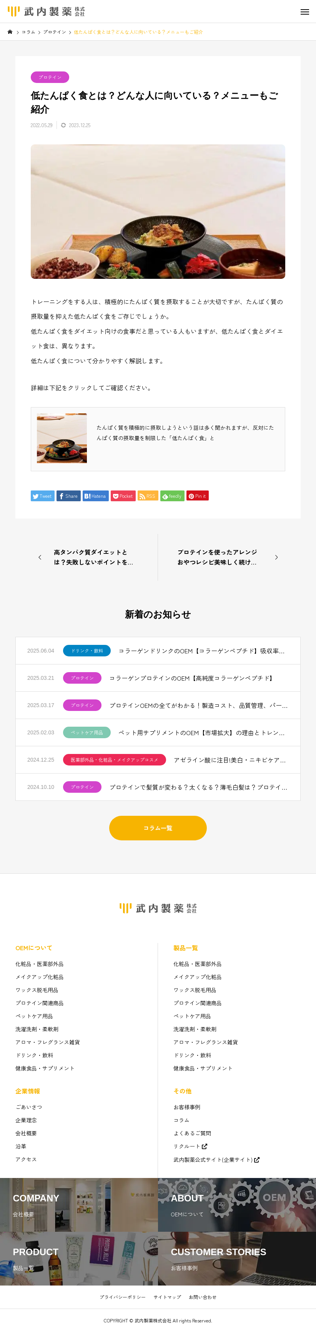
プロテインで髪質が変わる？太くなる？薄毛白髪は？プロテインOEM (199, 787)
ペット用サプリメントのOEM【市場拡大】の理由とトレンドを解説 (203, 732)
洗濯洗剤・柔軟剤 (36, 1029)
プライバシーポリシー (123, 1297)
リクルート (186, 1146)
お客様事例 (186, 1107)
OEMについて (34, 947)
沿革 (20, 1146)
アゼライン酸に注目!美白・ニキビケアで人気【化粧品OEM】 (231, 759)
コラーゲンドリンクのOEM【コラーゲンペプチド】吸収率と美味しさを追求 (203, 650)
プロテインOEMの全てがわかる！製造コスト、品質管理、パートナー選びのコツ (199, 705)
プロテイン (50, 77)
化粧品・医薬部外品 (39, 964)
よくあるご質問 (192, 1133)
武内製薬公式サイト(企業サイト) (213, 1159)
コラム (181, 1120)
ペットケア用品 (87, 732)
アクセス (26, 1159)
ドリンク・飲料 (87, 650)
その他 (182, 1090)
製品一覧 (185, 947)
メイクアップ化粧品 (39, 977)
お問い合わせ (202, 1297)
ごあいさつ (28, 1107)
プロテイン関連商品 (39, 1003)
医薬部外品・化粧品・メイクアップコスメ (114, 759)
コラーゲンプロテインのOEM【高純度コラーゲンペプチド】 (192, 678)
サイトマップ (167, 1297)
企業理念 (26, 1120)
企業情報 (27, 1090)
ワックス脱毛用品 (36, 990)
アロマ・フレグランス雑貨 (47, 1042)
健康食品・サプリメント (45, 1068)
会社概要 (26, 1133)
